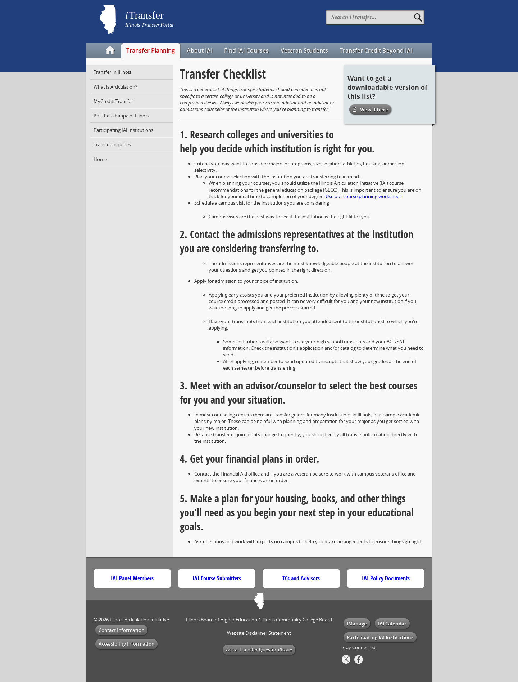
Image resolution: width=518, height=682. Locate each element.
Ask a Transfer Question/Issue (259, 649)
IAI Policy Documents (386, 578)
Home (100, 159)
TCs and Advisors (301, 578)
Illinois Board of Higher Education (221, 619)
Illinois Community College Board (296, 619)
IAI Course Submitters (216, 578)
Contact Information (121, 630)
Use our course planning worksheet (363, 196)
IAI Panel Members (132, 578)
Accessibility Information (126, 644)
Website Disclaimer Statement (259, 633)
